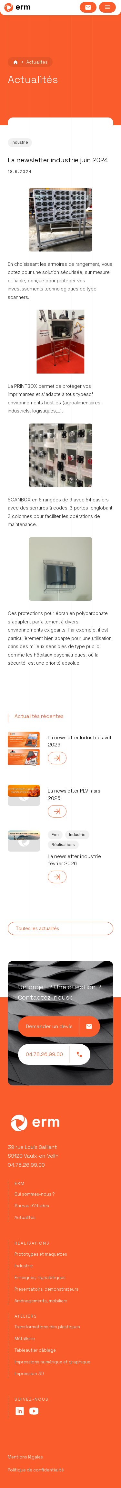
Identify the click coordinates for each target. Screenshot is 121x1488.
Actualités (25, 1217)
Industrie (24, 1266)
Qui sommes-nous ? (35, 1194)
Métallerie (25, 1338)
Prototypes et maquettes (41, 1254)
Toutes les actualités (37, 928)
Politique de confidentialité (36, 1470)
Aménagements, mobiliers (41, 1301)
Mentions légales (25, 1457)
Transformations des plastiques (47, 1327)
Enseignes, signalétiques (40, 1277)
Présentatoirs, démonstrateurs (46, 1289)
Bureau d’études (32, 1206)
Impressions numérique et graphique (52, 1362)
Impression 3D (29, 1373)
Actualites (36, 62)
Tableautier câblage (35, 1350)
